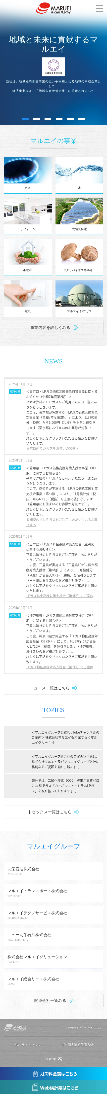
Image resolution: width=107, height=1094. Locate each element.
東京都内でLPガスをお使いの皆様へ (52, 448)
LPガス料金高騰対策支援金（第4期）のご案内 (59, 595)
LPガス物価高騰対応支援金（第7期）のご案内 (59, 667)
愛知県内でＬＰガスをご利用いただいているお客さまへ (62, 522)
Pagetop (50, 1058)
